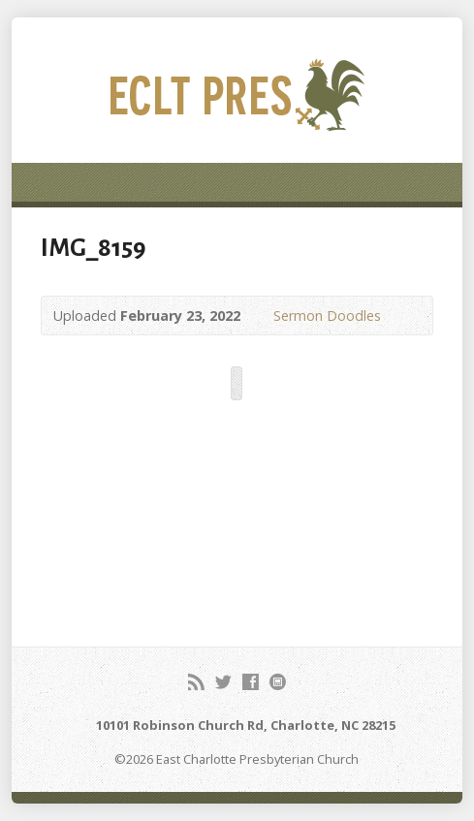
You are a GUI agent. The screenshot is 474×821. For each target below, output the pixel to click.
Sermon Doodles (327, 315)
